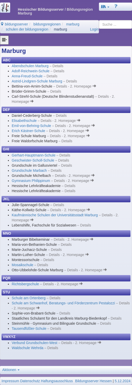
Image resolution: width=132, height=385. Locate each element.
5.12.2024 (122, 381)
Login (94, 29)
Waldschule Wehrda (27, 348)
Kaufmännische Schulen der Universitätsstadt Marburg (55, 215)
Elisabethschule (24, 121)
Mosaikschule (22, 265)
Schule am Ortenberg (29, 298)
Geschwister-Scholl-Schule (33, 160)
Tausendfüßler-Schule (29, 328)
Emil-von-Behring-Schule (31, 126)
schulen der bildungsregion (27, 29)
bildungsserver (14, 24)
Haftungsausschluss (57, 381)
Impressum (10, 381)
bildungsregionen (47, 24)
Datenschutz (30, 381)
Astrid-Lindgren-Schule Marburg (37, 81)
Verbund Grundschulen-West (34, 343)
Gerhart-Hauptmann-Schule (33, 155)
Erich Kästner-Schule (28, 131)
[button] (105, 6)
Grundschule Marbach (29, 170)
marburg (72, 24)
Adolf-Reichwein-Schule (31, 71)
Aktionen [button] (11, 370)
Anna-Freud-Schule (27, 76)
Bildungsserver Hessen (93, 381)
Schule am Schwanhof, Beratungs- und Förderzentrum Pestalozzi (63, 303)
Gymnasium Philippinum (31, 181)
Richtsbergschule (25, 284)
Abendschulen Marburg (30, 66)
